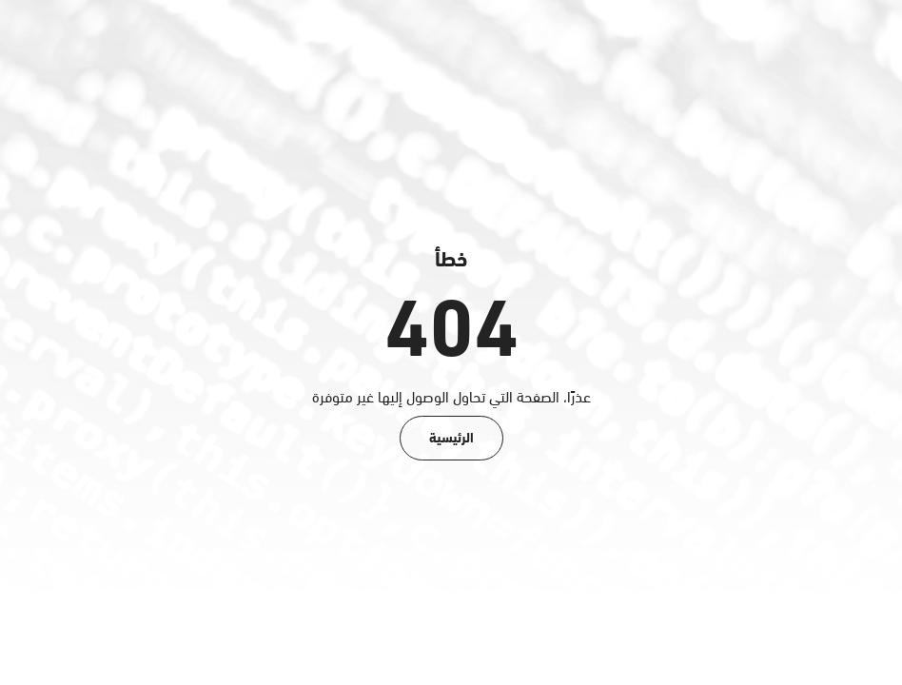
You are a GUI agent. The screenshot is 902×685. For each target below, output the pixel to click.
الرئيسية (451, 436)
